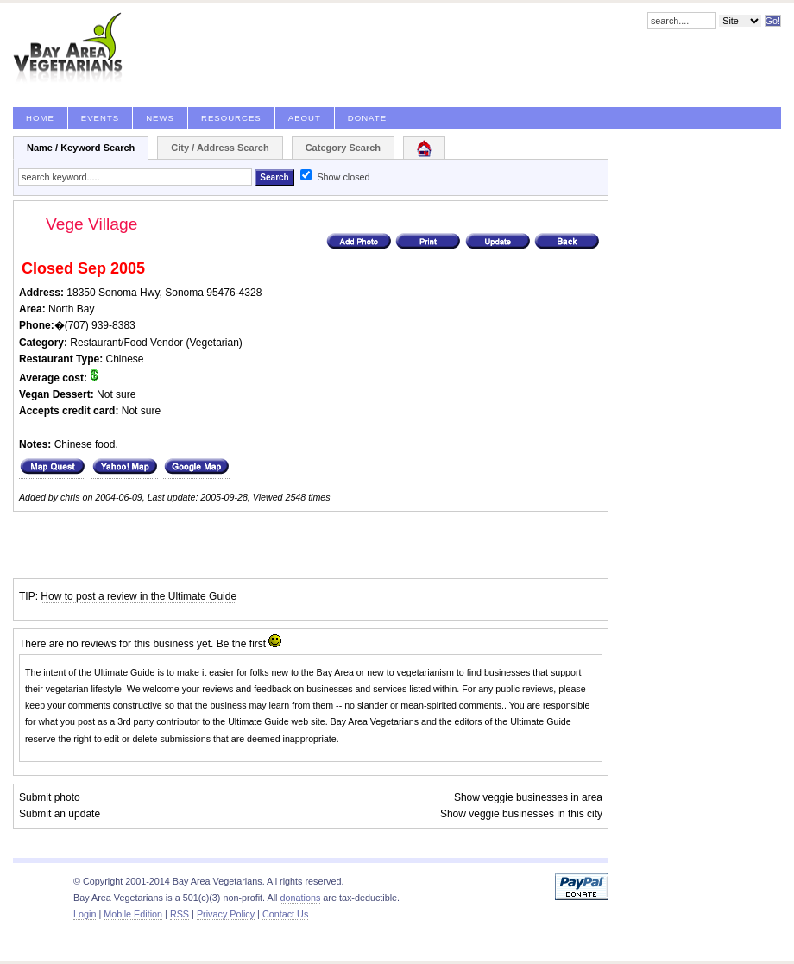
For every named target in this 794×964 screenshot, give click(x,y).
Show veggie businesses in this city (521, 814)
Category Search (343, 147)
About (304, 118)
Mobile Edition (133, 914)
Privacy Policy (226, 914)
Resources (231, 118)
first (257, 644)
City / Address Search (219, 147)
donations (300, 897)
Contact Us (285, 914)
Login (84, 914)
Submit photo (49, 797)
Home (40, 118)
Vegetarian (213, 343)
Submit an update (59, 814)
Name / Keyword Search (81, 147)
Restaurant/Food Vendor (126, 343)
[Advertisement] (215, 545)
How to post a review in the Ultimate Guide (138, 596)
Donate (367, 118)
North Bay (71, 309)
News (160, 118)
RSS (179, 914)
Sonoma (184, 293)
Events (100, 118)
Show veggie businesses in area (528, 797)
